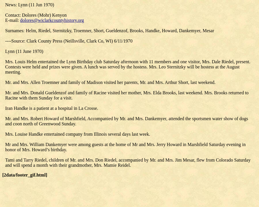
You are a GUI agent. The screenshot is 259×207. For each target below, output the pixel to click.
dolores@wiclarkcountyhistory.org (52, 20)
